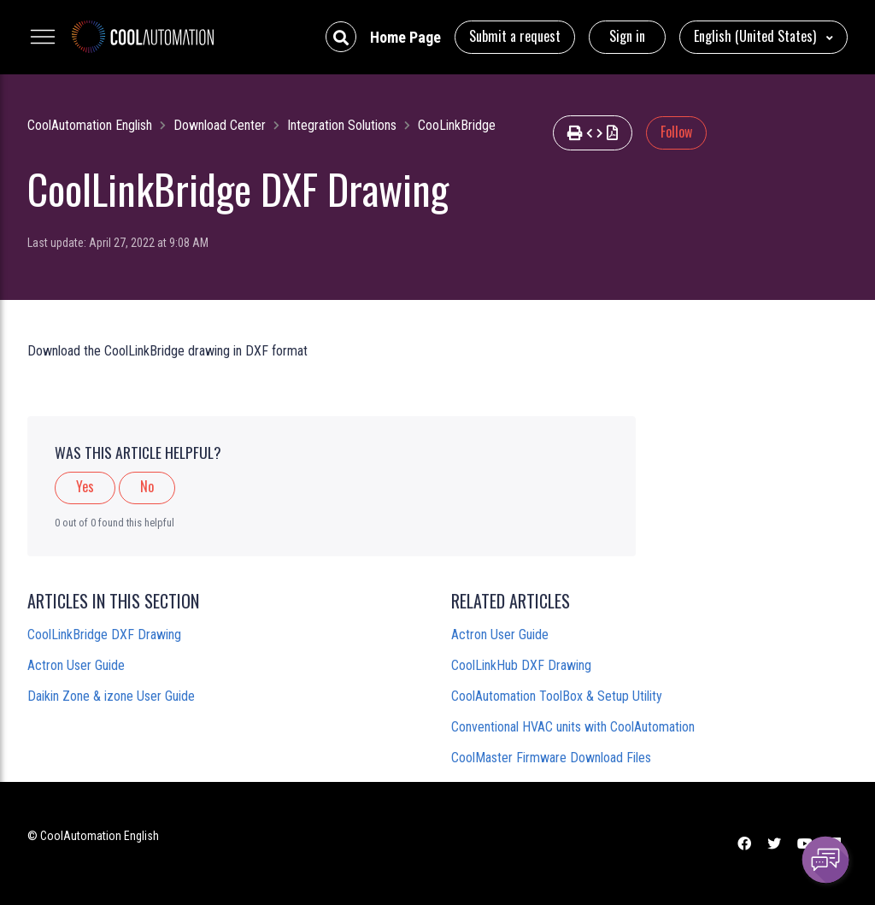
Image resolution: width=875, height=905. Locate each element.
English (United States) (756, 36)
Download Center (219, 125)
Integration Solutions (341, 125)
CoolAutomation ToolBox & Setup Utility (556, 696)
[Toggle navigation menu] (42, 36)
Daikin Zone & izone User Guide (111, 696)
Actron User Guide (76, 665)
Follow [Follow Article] (676, 131)
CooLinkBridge (457, 125)
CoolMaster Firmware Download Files (551, 757)
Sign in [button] (627, 36)
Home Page (405, 37)
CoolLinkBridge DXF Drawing (104, 634)
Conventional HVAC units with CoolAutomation (573, 727)
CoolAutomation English (89, 125)
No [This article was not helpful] (147, 486)
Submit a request (515, 36)
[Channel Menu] (825, 860)
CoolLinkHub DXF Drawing (521, 665)
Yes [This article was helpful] (85, 486)
